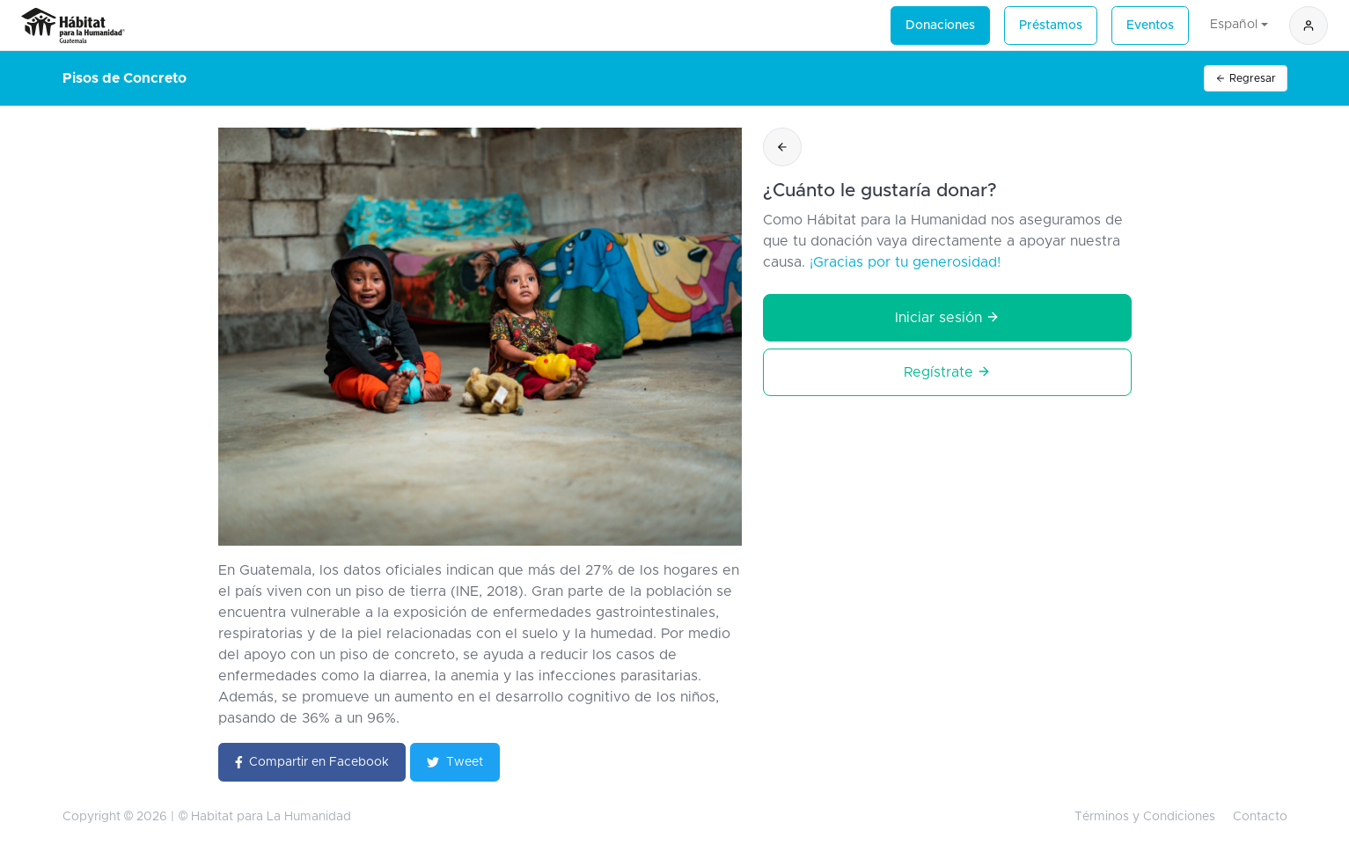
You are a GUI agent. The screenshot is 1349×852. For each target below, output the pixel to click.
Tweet (455, 762)
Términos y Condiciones (1144, 817)
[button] (1308, 25)
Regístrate (947, 371)
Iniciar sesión (947, 317)
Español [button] (1233, 24)
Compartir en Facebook (312, 762)
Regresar (1245, 78)
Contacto (1260, 817)
